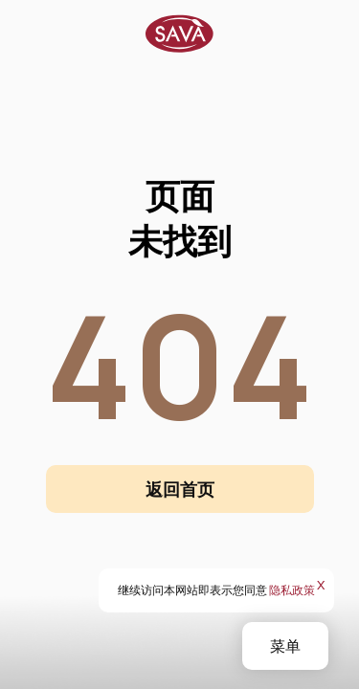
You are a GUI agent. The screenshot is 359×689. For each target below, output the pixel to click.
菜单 (285, 645)
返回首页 (180, 489)
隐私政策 (292, 590)
